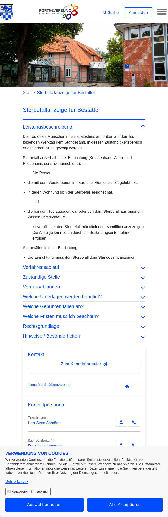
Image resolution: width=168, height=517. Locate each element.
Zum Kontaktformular (84, 364)
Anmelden (138, 13)
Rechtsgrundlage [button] (84, 326)
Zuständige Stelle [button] (84, 277)
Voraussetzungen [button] (84, 287)
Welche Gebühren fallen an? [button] (84, 306)
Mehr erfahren (15, 481)
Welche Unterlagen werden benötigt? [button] (84, 297)
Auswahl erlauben (44, 505)
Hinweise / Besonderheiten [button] (84, 336)
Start (27, 92)
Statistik (42, 492)
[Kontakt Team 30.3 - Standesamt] (127, 386)
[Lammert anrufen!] (134, 445)
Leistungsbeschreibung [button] (84, 127)
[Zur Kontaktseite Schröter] (121, 422)
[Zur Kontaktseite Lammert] (121, 445)
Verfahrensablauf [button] (84, 267)
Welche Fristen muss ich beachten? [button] (84, 316)
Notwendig (20, 492)
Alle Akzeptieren (125, 505)
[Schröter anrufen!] (134, 422)
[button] (110, 11)
